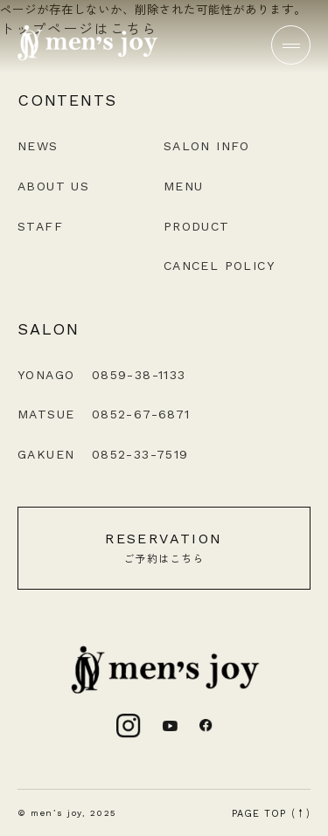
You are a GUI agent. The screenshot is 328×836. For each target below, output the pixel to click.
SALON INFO (207, 146)
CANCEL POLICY (219, 266)
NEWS (38, 146)
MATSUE (104, 414)
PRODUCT (197, 226)
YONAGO (101, 375)
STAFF (40, 226)
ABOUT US (53, 186)
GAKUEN (103, 454)
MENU (184, 186)
